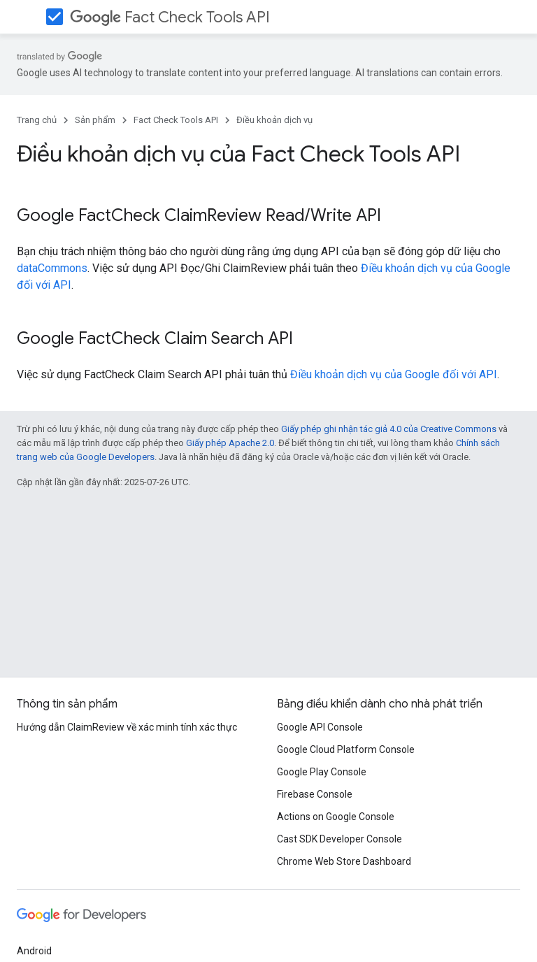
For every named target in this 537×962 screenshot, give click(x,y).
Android (34, 950)
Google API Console (320, 727)
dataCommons (52, 268)
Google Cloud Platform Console (346, 749)
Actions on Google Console (335, 816)
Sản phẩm (95, 120)
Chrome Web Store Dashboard (344, 861)
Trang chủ (37, 120)
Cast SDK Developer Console (339, 839)
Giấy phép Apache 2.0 (230, 443)
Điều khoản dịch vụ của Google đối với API (393, 374)
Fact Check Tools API (170, 17)
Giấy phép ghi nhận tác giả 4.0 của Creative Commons (388, 429)
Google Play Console (321, 771)
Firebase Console (314, 794)
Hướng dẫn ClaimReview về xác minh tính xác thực (127, 727)
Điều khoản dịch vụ (274, 120)
